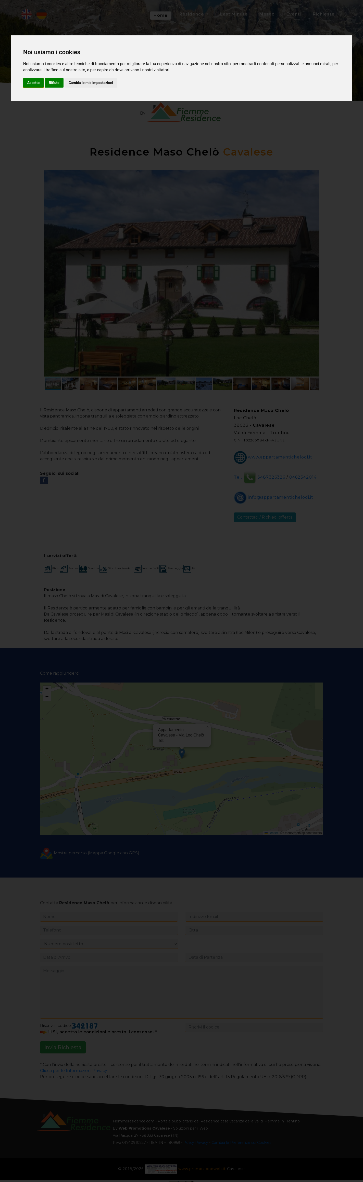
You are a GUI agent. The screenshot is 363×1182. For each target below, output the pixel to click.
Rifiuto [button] (54, 83)
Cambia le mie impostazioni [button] (91, 83)
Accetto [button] (33, 83)
